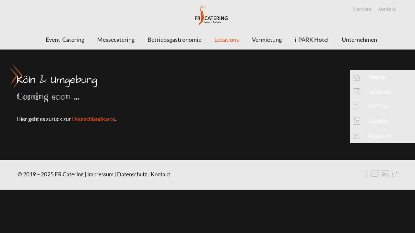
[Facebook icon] (365, 176)
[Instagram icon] (395, 176)
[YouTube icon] (375, 176)
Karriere (362, 8)
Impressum (100, 174)
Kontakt (386, 8)
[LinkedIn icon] (385, 176)
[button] (382, 77)
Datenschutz (132, 174)
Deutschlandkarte (93, 119)
